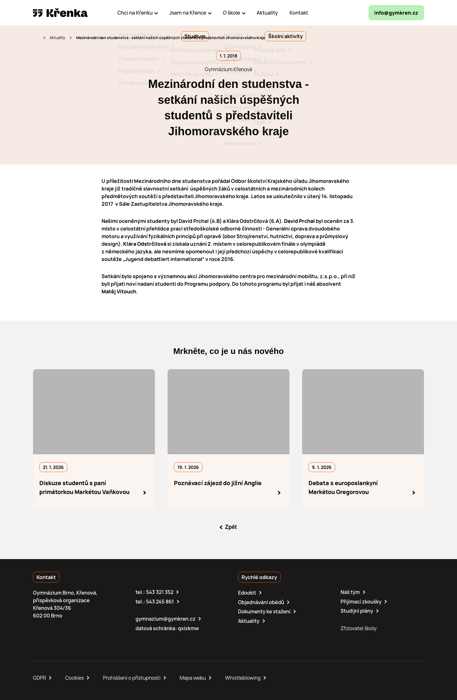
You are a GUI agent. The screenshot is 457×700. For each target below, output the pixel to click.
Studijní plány (357, 610)
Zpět (231, 527)
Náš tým (350, 591)
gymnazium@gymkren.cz (166, 618)
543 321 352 (160, 591)
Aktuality (57, 37)
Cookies (74, 677)
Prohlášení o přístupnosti (132, 677)
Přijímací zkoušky (361, 600)
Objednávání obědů (261, 601)
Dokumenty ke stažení (264, 610)
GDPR (39, 677)
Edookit (247, 592)
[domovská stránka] (60, 12)
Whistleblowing (244, 677)
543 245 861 (160, 600)
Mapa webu (194, 677)
